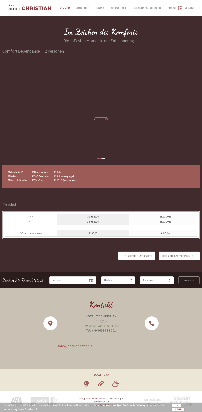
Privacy (81, 399)
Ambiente (82, 8)
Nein (178, 409)
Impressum (89, 399)
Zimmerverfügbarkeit (184, 7)
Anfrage (188, 8)
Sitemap (98, 399)
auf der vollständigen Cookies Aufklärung (121, 405)
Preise (172, 8)
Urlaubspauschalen (147, 8)
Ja (176, 405)
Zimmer (65, 8)
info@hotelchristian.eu (76, 345)
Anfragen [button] (189, 280)
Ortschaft (118, 8)
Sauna (100, 8)
